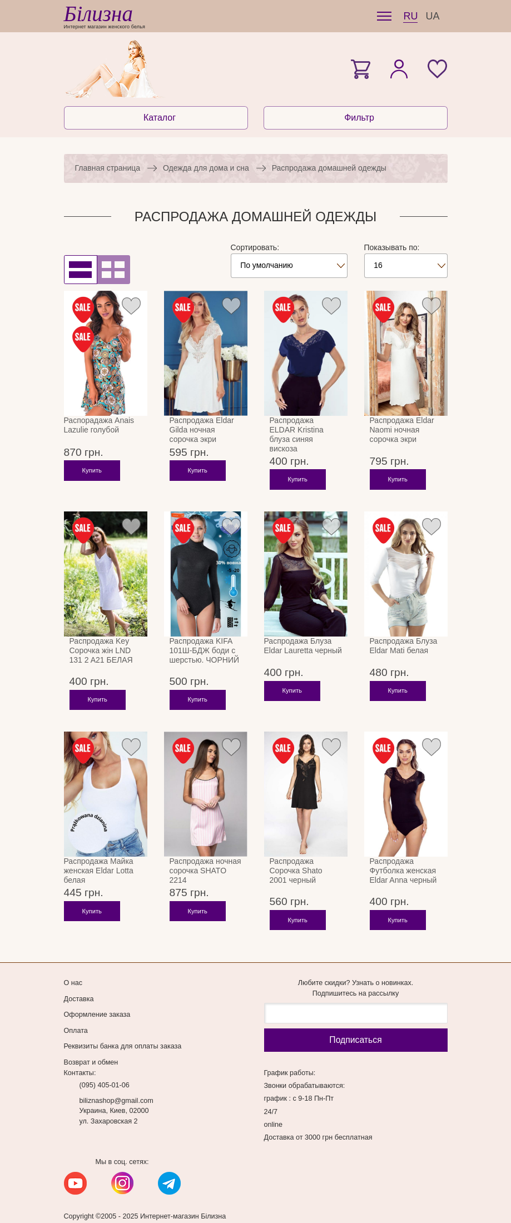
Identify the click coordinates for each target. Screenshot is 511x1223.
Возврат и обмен (91, 1044)
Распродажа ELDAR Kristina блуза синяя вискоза (297, 434)
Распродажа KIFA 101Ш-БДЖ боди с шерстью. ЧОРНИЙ (205, 650)
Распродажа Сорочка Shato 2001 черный (296, 862)
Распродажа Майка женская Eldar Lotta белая (98, 862)
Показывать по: (392, 247)
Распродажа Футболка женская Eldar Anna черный (403, 862)
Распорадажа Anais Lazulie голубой (99, 425)
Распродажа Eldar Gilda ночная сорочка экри (202, 430)
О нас (73, 965)
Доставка (79, 981)
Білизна (98, 14)
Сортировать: (255, 247)
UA (432, 16)
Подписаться (355, 1022)
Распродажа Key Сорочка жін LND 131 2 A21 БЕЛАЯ (101, 650)
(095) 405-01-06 (105, 1067)
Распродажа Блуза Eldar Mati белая (404, 646)
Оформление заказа (97, 997)
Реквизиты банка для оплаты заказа (123, 1028)
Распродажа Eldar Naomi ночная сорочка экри (402, 430)
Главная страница (108, 167)
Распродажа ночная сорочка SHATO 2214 (205, 862)
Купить (92, 479)
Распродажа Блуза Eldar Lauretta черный (303, 646)
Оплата (76, 1013)
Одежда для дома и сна (206, 167)
